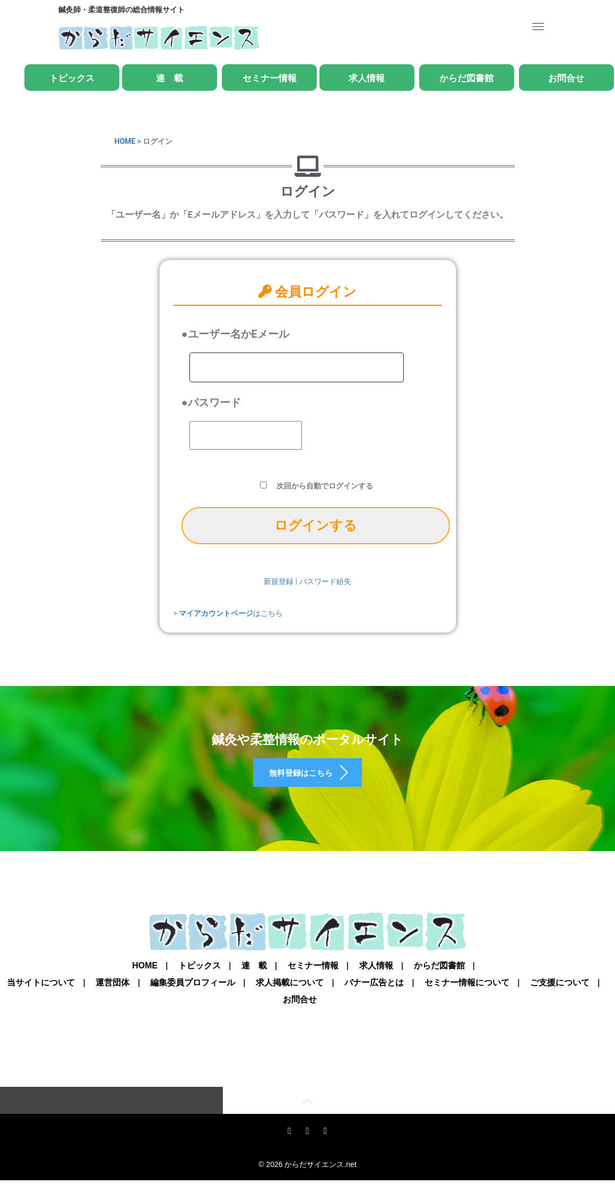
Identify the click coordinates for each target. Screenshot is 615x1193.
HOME (125, 141)
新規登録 (278, 581)
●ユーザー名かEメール (235, 334)
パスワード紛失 (325, 581)
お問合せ (566, 78)
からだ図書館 (466, 78)
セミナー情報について (467, 993)
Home (145, 976)
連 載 (169, 78)
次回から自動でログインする (324, 486)
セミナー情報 (269, 78)
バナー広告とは (374, 993)
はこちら (231, 613)
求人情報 (367, 78)
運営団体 (112, 993)
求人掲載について (290, 993)
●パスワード (211, 403)
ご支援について (560, 993)
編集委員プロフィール (192, 993)
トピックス (71, 78)
